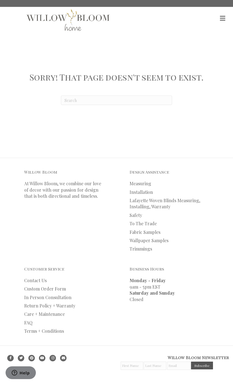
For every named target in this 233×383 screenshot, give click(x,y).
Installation (141, 192)
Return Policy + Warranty (49, 306)
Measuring (140, 183)
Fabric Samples (145, 232)
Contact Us (35, 280)
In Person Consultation (47, 297)
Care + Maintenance (44, 314)
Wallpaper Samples (149, 240)
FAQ (28, 323)
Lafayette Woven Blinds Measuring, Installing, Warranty (165, 203)
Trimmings (141, 249)
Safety (136, 215)
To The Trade (143, 223)
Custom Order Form (45, 289)
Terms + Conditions (44, 331)
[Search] (116, 100)
